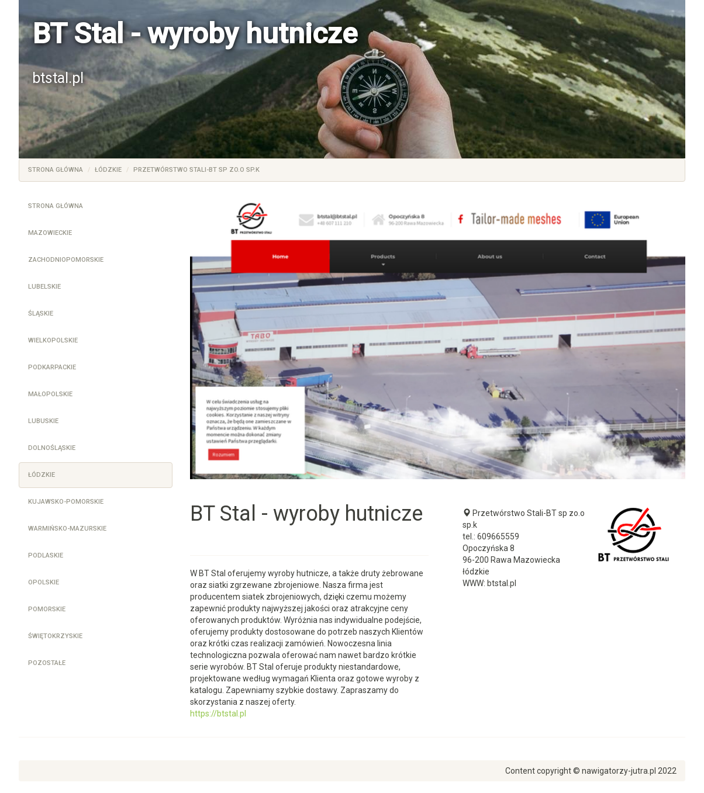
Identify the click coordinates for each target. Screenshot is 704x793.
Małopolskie (50, 394)
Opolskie (43, 582)
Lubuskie (43, 421)
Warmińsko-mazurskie (67, 528)
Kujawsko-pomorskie (65, 501)
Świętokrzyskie (55, 636)
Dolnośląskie (51, 448)
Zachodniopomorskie (65, 260)
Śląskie (40, 313)
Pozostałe (46, 663)
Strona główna (55, 170)
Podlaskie (45, 555)
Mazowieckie (50, 233)
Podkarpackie (52, 367)
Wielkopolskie (53, 340)
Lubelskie (44, 286)
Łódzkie (108, 170)
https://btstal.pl (218, 713)
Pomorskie (46, 609)
